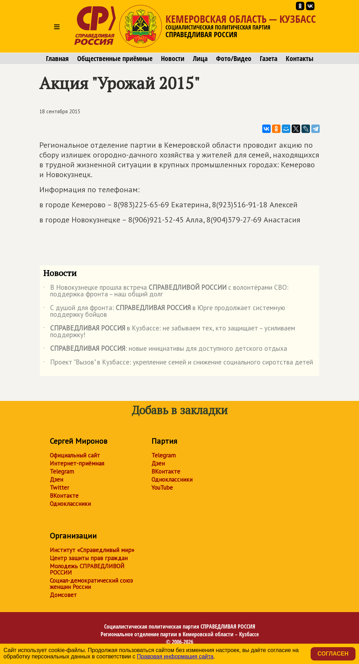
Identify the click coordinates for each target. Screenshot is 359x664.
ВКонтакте (64, 495)
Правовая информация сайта (175, 656)
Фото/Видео (233, 58)
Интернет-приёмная (77, 463)
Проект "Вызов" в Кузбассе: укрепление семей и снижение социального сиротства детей (178, 363)
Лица (200, 58)
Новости (172, 58)
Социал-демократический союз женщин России (91, 583)
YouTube (162, 487)
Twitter (59, 487)
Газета (268, 58)
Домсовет (63, 595)
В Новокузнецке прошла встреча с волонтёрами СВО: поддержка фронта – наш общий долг (166, 291)
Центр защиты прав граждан (89, 558)
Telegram (62, 471)
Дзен (56, 479)
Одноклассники (70, 504)
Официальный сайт (75, 455)
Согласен (333, 654)
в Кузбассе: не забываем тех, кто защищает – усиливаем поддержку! (169, 332)
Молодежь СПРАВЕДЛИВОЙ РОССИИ (87, 569)
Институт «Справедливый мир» (92, 550)
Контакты (299, 58)
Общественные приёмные (115, 58)
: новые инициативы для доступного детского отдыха (165, 349)
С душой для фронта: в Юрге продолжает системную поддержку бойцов (164, 311)
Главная (57, 58)
